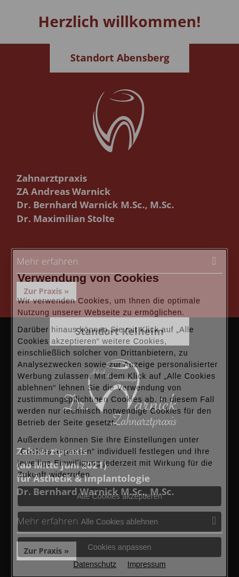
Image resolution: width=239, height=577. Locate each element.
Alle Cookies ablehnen (119, 521)
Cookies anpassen (119, 547)
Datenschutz (94, 564)
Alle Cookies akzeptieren (119, 496)
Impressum (146, 564)
